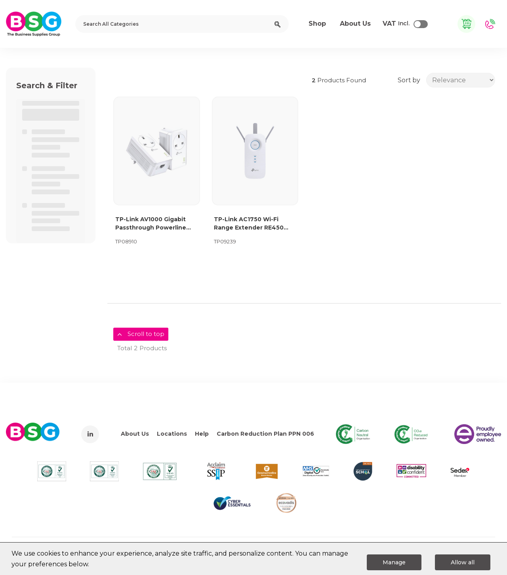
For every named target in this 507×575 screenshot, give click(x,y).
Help (202, 433)
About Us (135, 433)
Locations (172, 433)
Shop (317, 23)
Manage (394, 562)
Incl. (396, 23)
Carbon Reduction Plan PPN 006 (265, 433)
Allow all (463, 562)
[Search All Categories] (182, 24)
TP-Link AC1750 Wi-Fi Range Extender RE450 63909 (249, 224)
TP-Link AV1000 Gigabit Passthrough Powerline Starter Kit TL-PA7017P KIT (155, 224)
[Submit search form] (277, 24)
